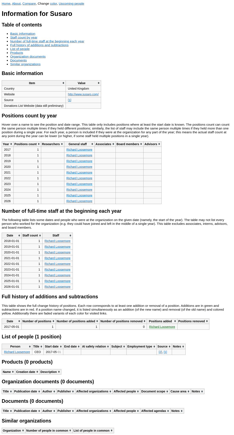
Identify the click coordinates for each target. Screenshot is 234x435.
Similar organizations (25, 64)
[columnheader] (34, 83)
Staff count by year (23, 37)
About (16, 3)
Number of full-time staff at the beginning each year (47, 41)
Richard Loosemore (79, 149)
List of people (20, 49)
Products (16, 52)
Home (6, 3)
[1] (69, 100)
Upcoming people (71, 3)
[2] (160, 352)
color (53, 3)
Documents (18, 60)
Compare (29, 3)
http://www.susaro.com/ (83, 94)
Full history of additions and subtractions (39, 45)
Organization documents (28, 56)
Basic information (22, 33)
